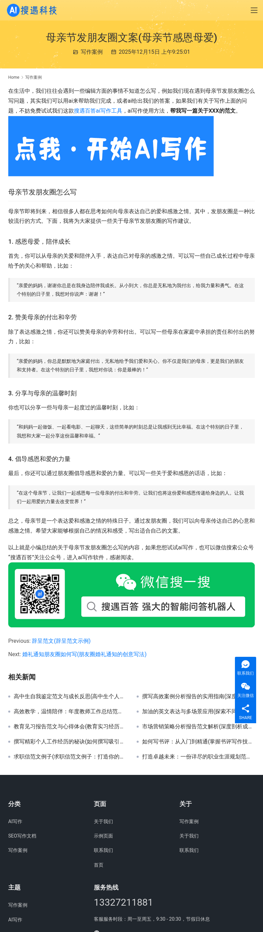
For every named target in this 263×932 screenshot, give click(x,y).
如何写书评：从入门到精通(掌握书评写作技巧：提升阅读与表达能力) (198, 742)
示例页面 (103, 836)
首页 (98, 865)
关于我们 (103, 821)
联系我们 (103, 850)
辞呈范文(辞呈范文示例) (61, 641)
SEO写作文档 (22, 836)
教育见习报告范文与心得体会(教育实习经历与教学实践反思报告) (70, 727)
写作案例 (92, 52)
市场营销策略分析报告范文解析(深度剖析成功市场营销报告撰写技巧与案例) (198, 727)
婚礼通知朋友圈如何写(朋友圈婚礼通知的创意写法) (84, 654)
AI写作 (15, 821)
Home (13, 77)
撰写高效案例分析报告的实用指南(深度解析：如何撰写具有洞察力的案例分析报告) (198, 696)
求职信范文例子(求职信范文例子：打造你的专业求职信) (70, 757)
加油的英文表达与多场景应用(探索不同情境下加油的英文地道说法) (198, 711)
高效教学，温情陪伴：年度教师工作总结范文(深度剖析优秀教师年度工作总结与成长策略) (70, 711)
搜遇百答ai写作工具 (98, 110)
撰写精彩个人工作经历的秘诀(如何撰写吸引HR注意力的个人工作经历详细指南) (70, 742)
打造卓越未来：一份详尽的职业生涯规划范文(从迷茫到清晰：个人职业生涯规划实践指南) (198, 757)
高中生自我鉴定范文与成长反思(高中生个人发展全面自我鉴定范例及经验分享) (70, 696)
